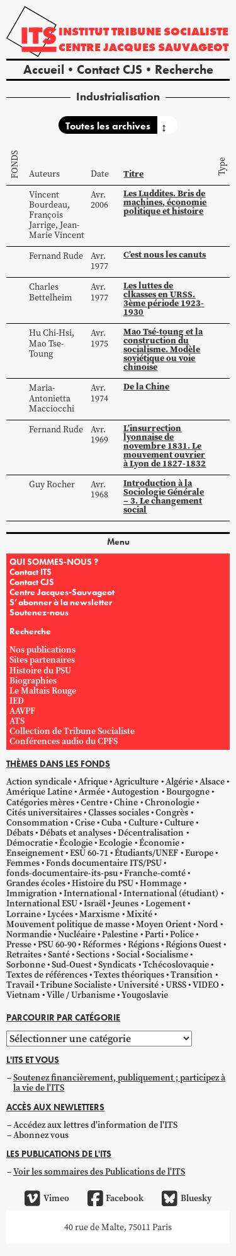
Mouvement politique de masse (68, 924)
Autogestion (135, 792)
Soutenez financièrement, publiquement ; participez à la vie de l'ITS (119, 1083)
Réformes (101, 945)
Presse (18, 945)
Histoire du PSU (40, 671)
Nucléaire (77, 934)
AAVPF (22, 711)
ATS (17, 721)
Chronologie (169, 803)
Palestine (120, 934)
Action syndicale (39, 782)
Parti (154, 934)
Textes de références (46, 975)
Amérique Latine (39, 792)
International (90, 893)
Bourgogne (188, 792)
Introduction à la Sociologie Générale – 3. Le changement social (163, 496)
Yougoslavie (144, 995)
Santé (59, 955)
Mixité (139, 914)
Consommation (37, 823)
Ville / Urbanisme (81, 995)
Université (138, 985)
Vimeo (47, 1198)
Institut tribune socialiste (143, 31)
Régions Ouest (194, 945)
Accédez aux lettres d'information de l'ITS (95, 1125)
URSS (176, 985)
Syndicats (117, 965)
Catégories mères (40, 803)
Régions (143, 945)
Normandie (29, 934)
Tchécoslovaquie (176, 965)
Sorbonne (25, 965)
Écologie (76, 843)
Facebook (115, 1198)
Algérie (179, 782)
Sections (93, 955)
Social (128, 955)
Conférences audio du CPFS (63, 741)
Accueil (43, 69)
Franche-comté (155, 873)
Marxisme (99, 914)
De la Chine (146, 387)
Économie (159, 843)
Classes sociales (118, 813)
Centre (94, 803)
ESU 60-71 (89, 853)
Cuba (111, 823)
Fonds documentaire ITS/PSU (104, 863)
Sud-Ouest (72, 965)
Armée (92, 792)
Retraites (24, 955)
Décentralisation (151, 833)
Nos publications (42, 650)
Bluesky (186, 1198)
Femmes (23, 863)
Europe (199, 853)
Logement (165, 903)
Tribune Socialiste (75, 985)
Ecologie (115, 843)
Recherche (184, 69)
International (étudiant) (170, 893)
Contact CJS (109, 69)
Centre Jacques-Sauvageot (62, 592)
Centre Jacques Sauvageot (143, 47)
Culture (143, 823)
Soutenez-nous (39, 612)
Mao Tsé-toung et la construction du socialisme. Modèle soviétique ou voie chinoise (163, 349)
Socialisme (167, 955)
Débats (19, 833)
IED (16, 701)
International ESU (41, 903)
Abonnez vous (41, 1135)
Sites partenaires (42, 660)
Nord (208, 924)
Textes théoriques (129, 975)
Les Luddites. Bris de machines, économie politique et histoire (164, 202)
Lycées (60, 914)
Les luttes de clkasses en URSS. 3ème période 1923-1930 (163, 299)
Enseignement (35, 853)
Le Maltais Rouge (42, 691)
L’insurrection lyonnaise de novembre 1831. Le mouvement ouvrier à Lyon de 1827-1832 (164, 446)
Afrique (93, 782)
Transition (192, 975)
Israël (95, 903)
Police (182, 934)
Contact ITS (30, 572)
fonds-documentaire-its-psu (62, 873)
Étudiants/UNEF (146, 853)
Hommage (160, 883)
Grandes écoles (35, 883)
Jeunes (125, 903)
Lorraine (23, 914)
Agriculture (136, 782)
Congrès (171, 813)
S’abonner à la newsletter (60, 602)
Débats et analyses (75, 833)
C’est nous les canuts (164, 255)
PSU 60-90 (57, 945)
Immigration (31, 893)
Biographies (33, 681)
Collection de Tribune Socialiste (72, 731)
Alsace (212, 782)
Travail (20, 985)
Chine (126, 803)
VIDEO (206, 985)
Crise (85, 823)
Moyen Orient (163, 924)
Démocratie (29, 843)
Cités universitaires (44, 813)
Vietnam (23, 995)
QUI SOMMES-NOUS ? (53, 561)
